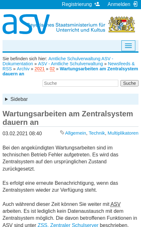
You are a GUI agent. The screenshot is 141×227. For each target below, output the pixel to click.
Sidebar (19, 99)
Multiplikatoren (123, 133)
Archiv (23, 68)
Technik (97, 133)
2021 (40, 68)
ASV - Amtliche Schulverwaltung (70, 63)
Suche (129, 83)
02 (52, 68)
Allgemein (75, 133)
